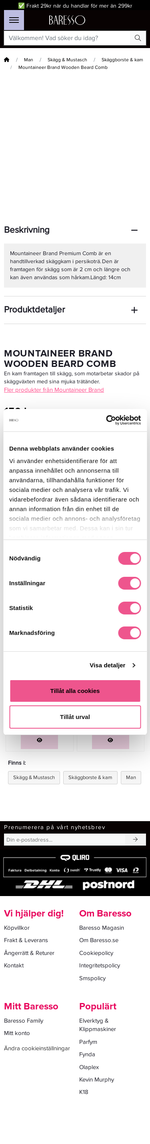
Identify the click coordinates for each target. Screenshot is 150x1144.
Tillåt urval (75, 716)
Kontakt (14, 965)
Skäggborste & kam (122, 60)
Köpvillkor (17, 927)
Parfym (88, 1041)
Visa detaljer (107, 665)
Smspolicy (92, 978)
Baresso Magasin (101, 927)
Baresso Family (23, 1020)
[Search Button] (138, 38)
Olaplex (89, 1067)
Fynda (87, 1054)
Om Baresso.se (98, 940)
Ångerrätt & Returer (29, 953)
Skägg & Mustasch (67, 60)
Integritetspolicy (99, 965)
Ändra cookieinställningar (37, 1048)
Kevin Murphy (96, 1079)
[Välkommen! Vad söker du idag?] (67, 38)
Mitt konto (17, 1033)
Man (28, 60)
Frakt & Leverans (26, 940)
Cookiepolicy (96, 953)
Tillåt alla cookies (75, 690)
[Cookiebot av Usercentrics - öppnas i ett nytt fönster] (107, 420)
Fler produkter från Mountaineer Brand (54, 389)
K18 (83, 1092)
